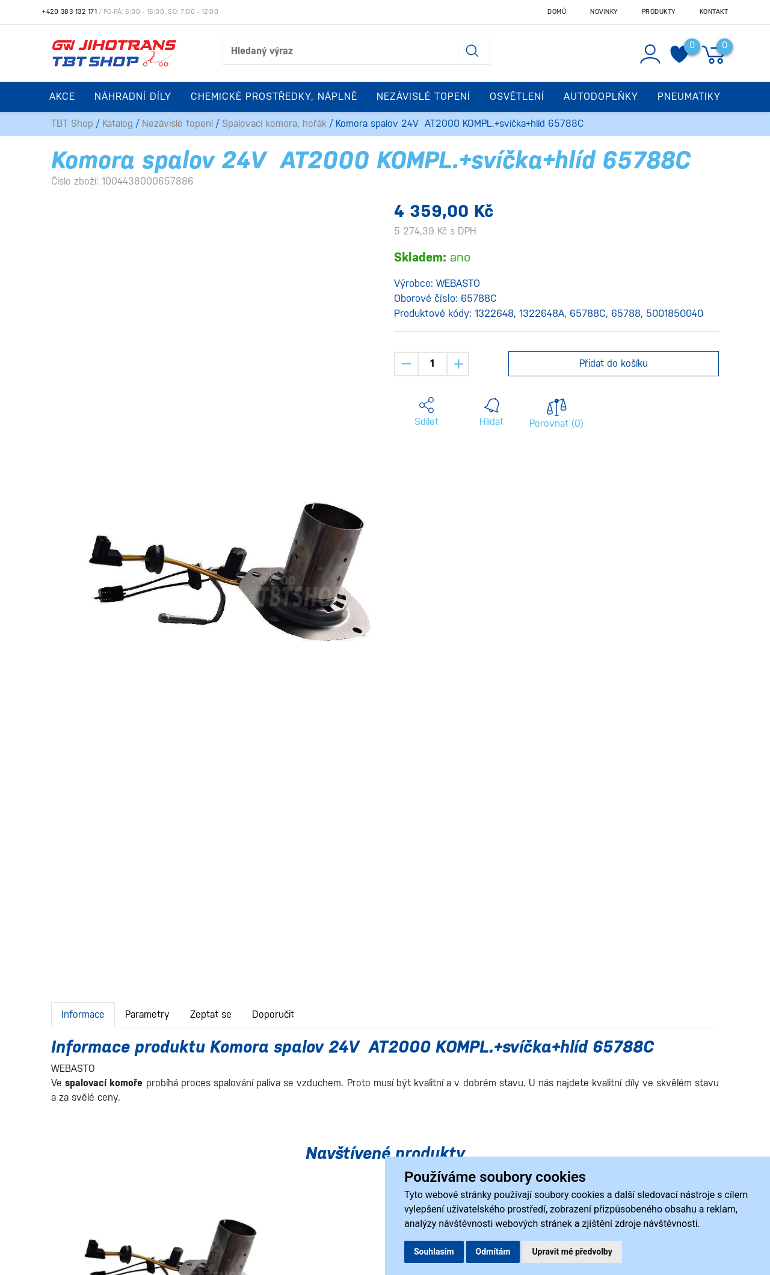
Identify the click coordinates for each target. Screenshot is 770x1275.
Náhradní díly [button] (132, 96)
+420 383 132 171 (69, 12)
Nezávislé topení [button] (423, 96)
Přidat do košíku (613, 363)
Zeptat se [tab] (211, 1014)
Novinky (604, 12)
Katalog (117, 123)
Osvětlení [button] (517, 96)
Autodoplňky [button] (601, 96)
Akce (62, 96)
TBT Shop (72, 123)
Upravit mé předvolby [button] (572, 1251)
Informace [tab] (83, 1014)
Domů (556, 12)
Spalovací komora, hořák (274, 123)
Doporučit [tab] (273, 1014)
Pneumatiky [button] (689, 96)
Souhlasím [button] (434, 1251)
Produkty (659, 12)
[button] (426, 412)
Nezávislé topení (177, 123)
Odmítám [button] (493, 1251)
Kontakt (714, 12)
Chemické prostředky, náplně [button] (274, 96)
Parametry (147, 1014)
